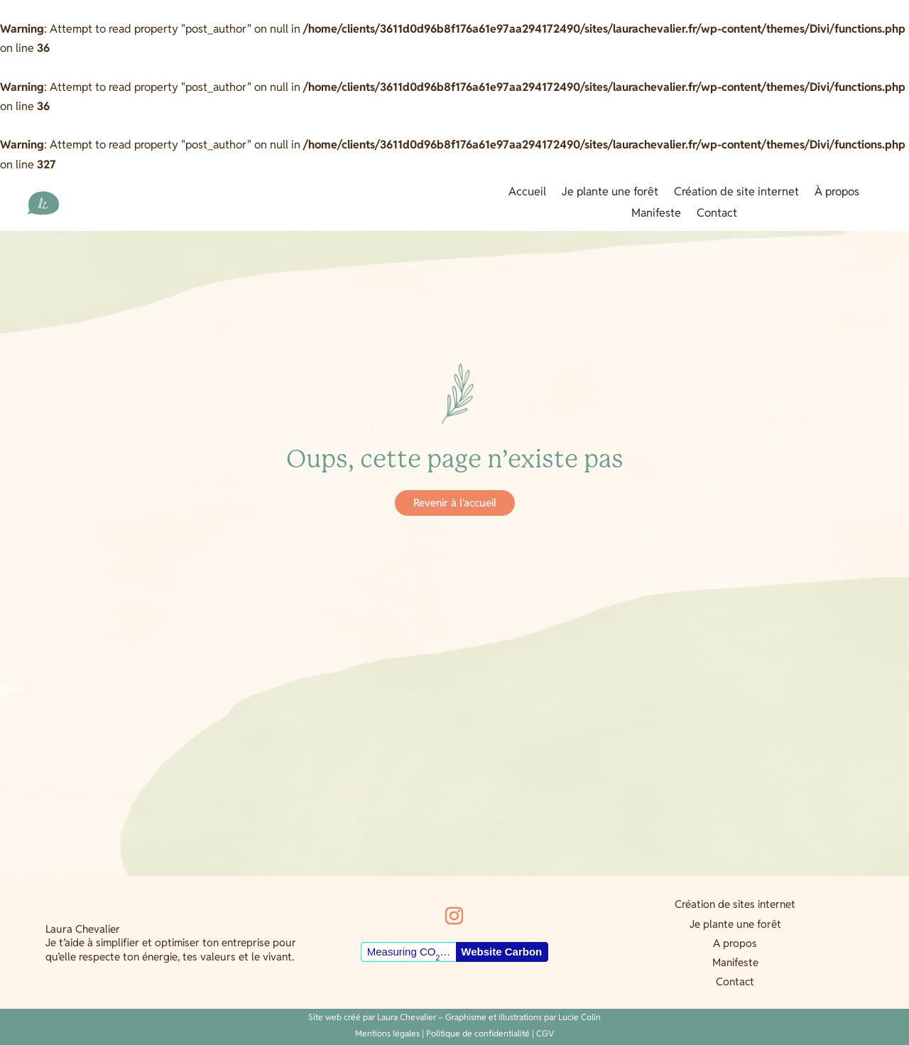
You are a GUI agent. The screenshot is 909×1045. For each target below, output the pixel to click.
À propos (837, 193)
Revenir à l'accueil (454, 502)
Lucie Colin (579, 1017)
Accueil (527, 193)
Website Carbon (501, 952)
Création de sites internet (735, 904)
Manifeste (656, 214)
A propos (735, 943)
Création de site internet (736, 193)
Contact (717, 214)
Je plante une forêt (610, 193)
